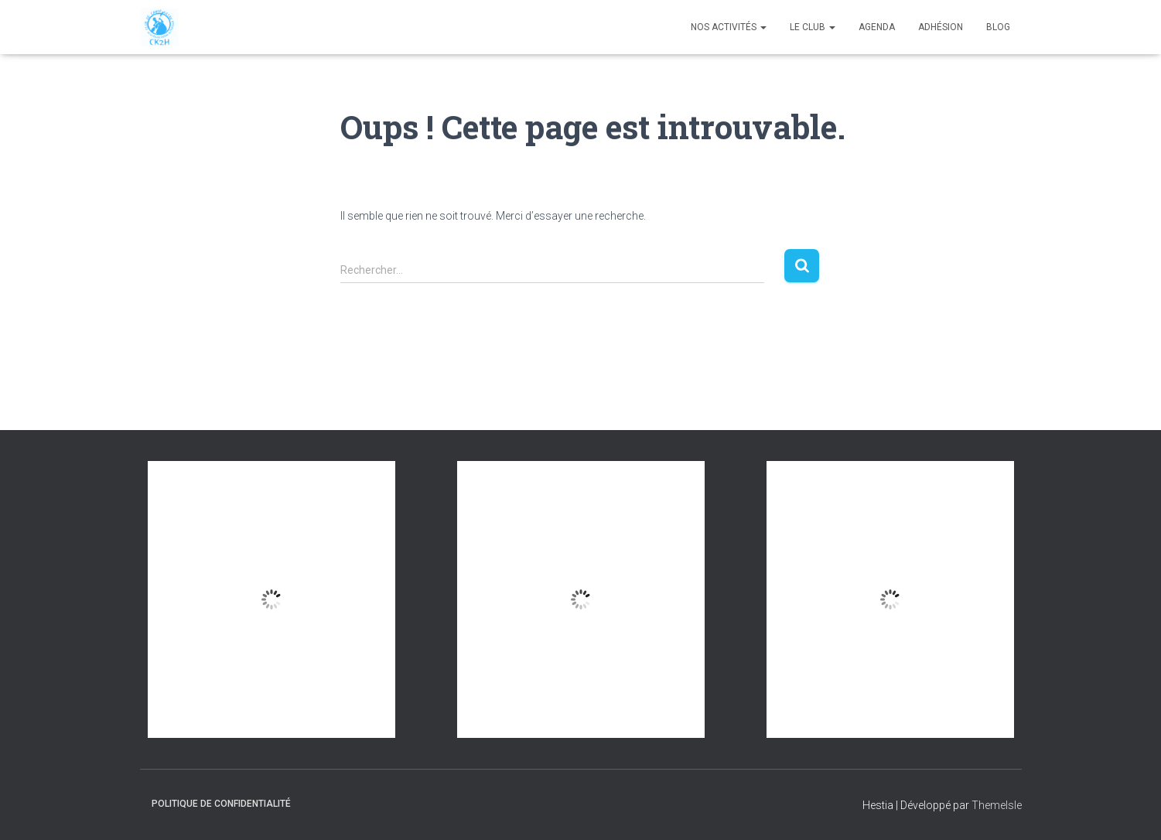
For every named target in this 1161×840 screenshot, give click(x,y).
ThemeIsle (996, 805)
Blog (998, 27)
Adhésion (940, 27)
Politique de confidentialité (221, 803)
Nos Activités (729, 27)
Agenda (877, 27)
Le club (812, 27)
